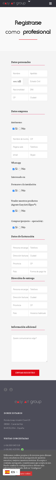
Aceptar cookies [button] (24, 473)
